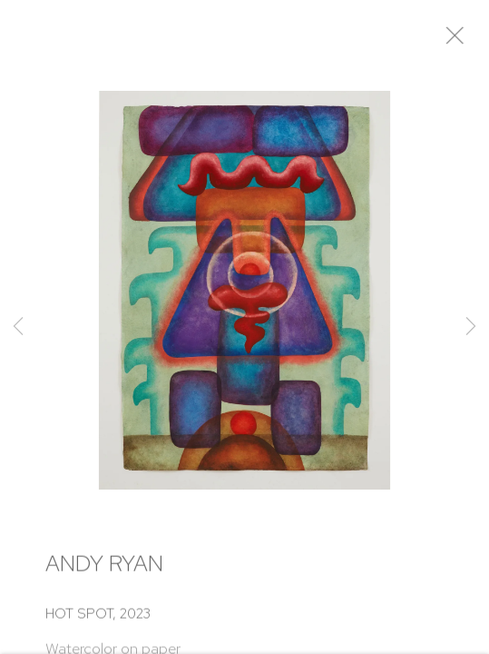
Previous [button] (18, 327)
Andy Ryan (104, 571)
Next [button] (471, 327)
